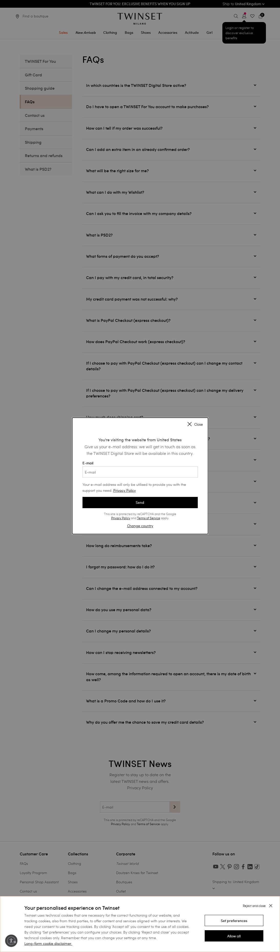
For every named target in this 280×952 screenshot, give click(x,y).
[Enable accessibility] (11, 941)
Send (140, 502)
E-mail (140, 469)
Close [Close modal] (195, 424)
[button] (234, 920)
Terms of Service (148, 518)
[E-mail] (140, 472)
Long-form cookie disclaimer (47, 943)
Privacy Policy (124, 490)
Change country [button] (140, 525)
